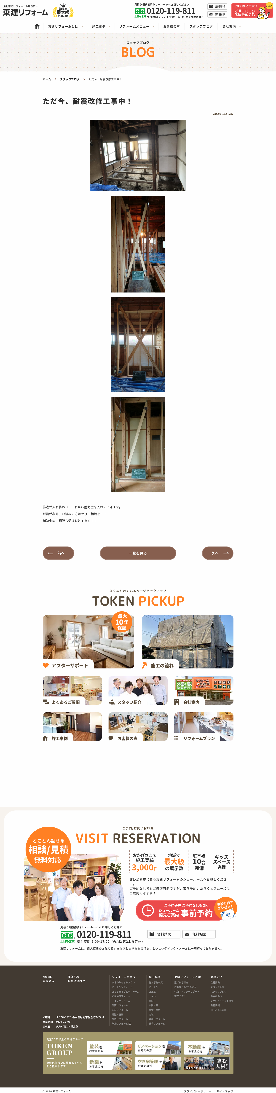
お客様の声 (216, 996)
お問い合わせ (76, 981)
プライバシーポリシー (198, 1089)
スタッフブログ (219, 991)
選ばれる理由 (181, 982)
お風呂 (152, 991)
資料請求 (49, 981)
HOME (47, 976)
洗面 (151, 1000)
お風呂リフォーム (121, 996)
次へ (214, 553)
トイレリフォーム (121, 1000)
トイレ (152, 996)
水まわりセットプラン (123, 982)
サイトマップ (225, 1089)
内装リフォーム (120, 1009)
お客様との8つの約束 (185, 987)
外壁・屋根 (117, 1014)
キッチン (153, 987)
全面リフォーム (157, 1019)
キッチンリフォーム (122, 987)
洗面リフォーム (120, 1005)
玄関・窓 (153, 1005)
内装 (151, 1014)
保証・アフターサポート (187, 991)
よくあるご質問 (219, 1009)
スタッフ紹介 (217, 987)
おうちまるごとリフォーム (125, 991)
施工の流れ (180, 996)
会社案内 (215, 982)
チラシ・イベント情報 (222, 1000)
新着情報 (215, 1005)
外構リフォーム (120, 1019)
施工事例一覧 (156, 982)
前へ (61, 553)
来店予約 (73, 976)
